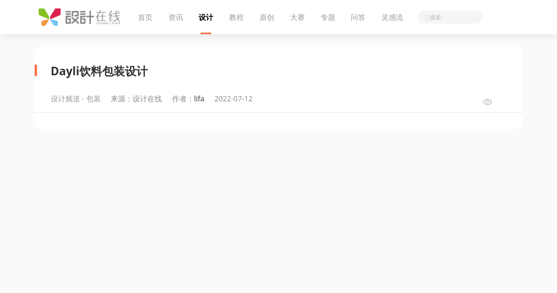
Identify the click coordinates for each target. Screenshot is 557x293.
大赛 (297, 17)
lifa (199, 98)
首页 (145, 17)
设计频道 (65, 98)
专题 (328, 17)
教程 (236, 17)
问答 (358, 17)
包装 (93, 98)
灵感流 (392, 17)
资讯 (175, 17)
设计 (206, 17)
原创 (267, 17)
